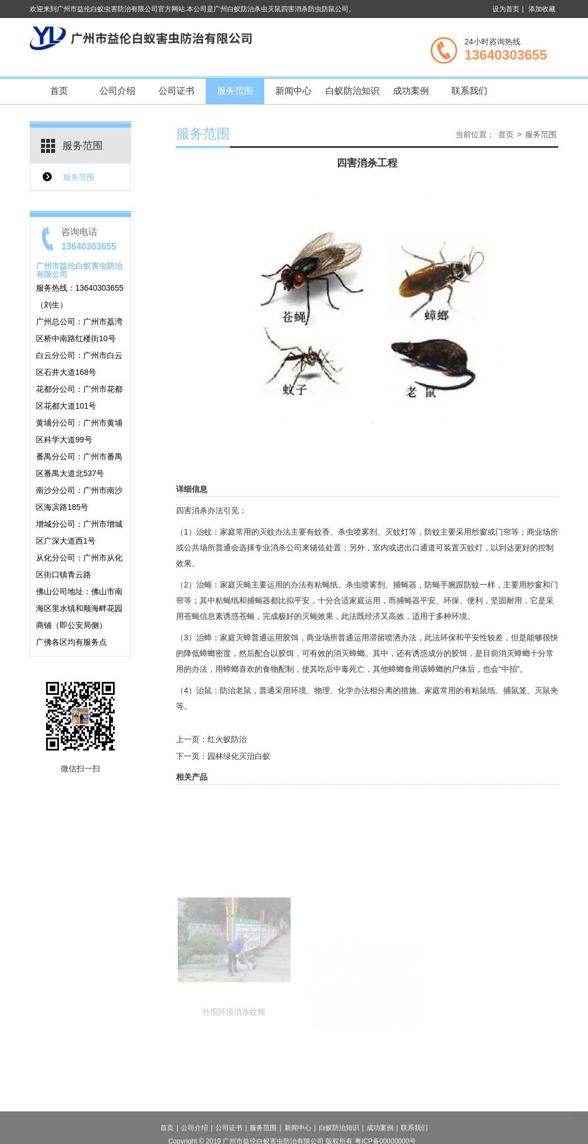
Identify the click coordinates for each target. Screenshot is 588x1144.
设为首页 (505, 9)
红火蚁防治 (227, 739)
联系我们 (469, 91)
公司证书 (177, 91)
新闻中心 (293, 91)
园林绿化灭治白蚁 (238, 756)
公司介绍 (117, 91)
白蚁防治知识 (352, 91)
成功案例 (411, 91)
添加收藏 (541, 9)
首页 (59, 91)
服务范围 (235, 91)
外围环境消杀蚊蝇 (233, 1047)
